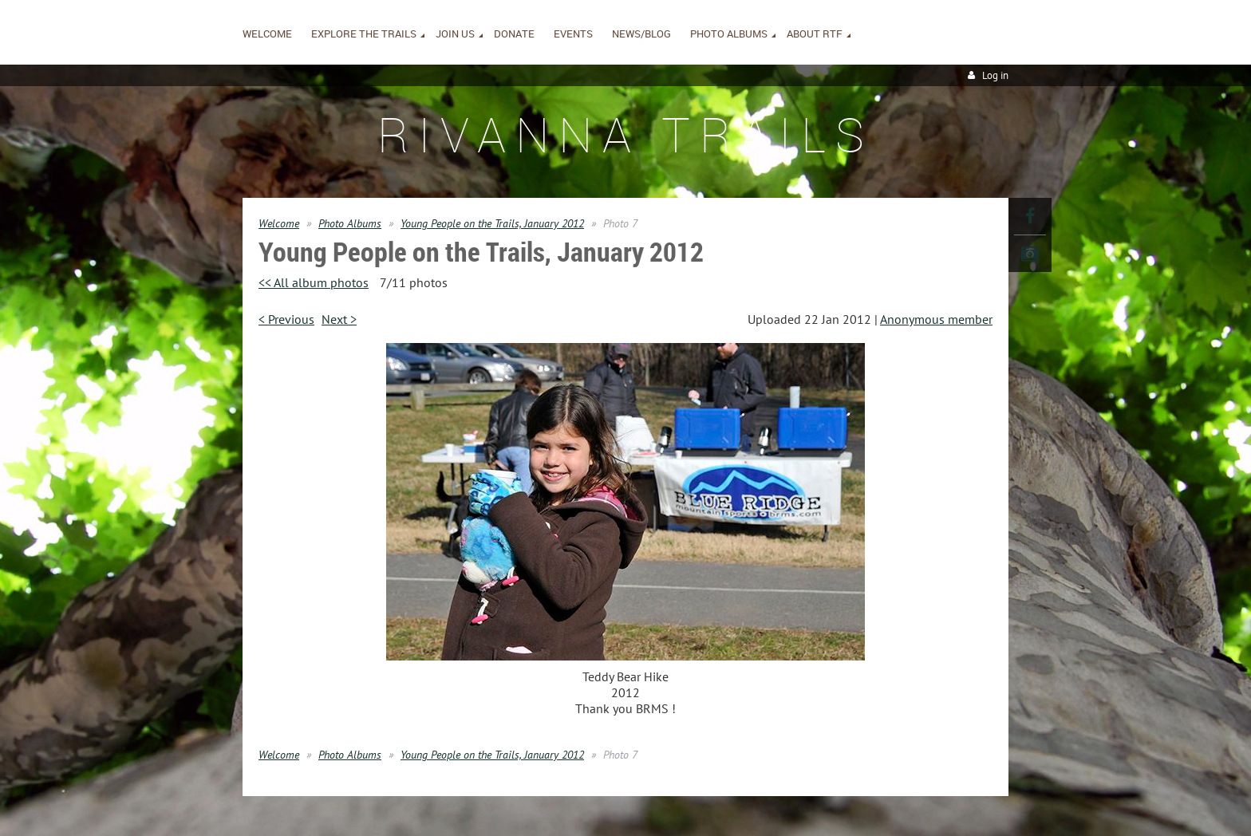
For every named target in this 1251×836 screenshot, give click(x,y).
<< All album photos (313, 282)
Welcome (278, 223)
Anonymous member (936, 319)
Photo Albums (349, 223)
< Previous (286, 319)
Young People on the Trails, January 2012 (492, 223)
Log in (995, 75)
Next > (339, 319)
